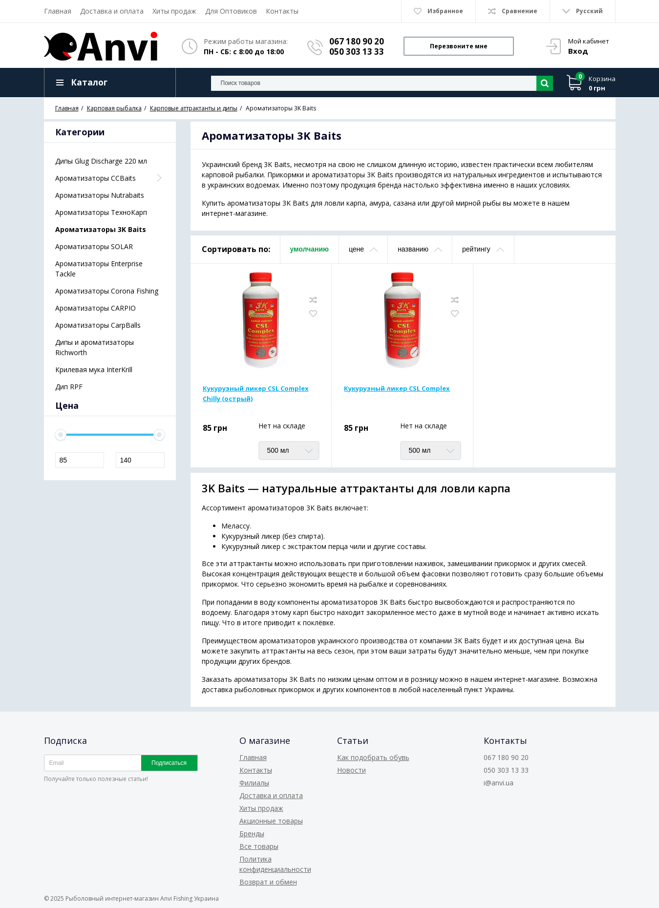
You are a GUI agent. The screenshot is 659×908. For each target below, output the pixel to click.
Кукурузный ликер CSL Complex (397, 388)
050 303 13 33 (356, 51)
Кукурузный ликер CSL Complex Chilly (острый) (256, 393)
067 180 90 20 (356, 41)
